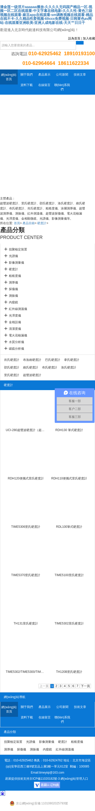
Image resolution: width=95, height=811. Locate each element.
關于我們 (27, 74)
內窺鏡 (13, 302)
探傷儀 (13, 289)
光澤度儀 (15, 315)
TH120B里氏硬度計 (69, 672)
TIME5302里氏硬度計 (69, 623)
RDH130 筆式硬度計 (69, 430)
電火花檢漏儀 (18, 335)
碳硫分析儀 (16, 348)
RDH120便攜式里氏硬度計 (26, 478)
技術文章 (80, 74)
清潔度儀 (15, 329)
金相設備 (15, 322)
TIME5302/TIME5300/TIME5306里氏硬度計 (26, 672)
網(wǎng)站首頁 (8, 77)
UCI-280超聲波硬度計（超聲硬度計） (26, 430)
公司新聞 (62, 74)
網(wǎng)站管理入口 (74, 778)
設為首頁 (74, 38)
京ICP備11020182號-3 (44, 778)
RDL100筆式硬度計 (69, 527)
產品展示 (44, 74)
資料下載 (27, 85)
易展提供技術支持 (17, 778)
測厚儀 (13, 282)
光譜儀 (13, 256)
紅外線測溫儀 (18, 309)
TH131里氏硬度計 (26, 623)
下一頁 (85, 686)
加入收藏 (89, 38)
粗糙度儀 (15, 276)
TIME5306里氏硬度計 (25, 527)
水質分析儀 (16, 342)
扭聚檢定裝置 (18, 249)
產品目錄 (29, 223)
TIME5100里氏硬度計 (69, 575)
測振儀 (13, 295)
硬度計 (41, 223)
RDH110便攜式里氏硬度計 (69, 478)
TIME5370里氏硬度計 (25, 575)
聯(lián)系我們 (62, 87)
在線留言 (44, 85)
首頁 (17, 223)
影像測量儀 (16, 262)
